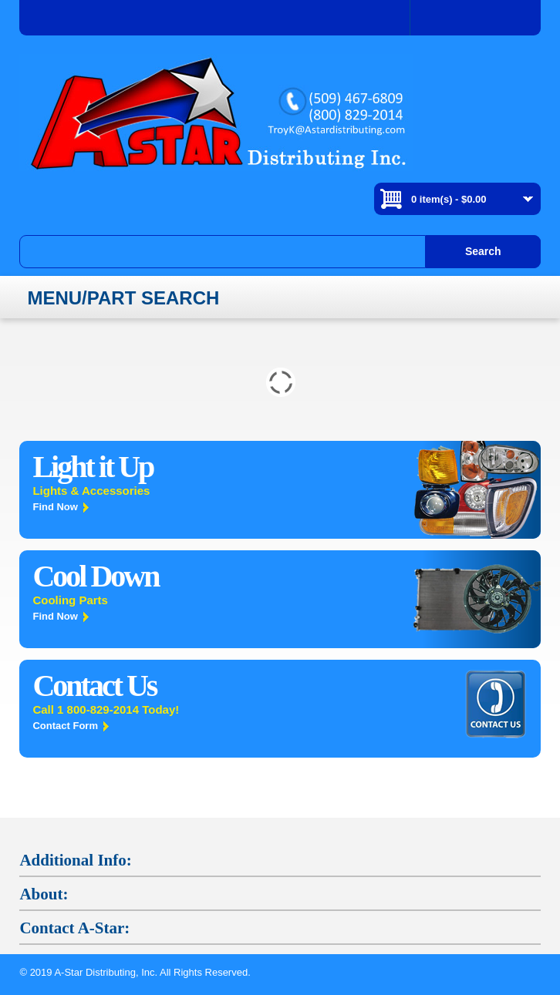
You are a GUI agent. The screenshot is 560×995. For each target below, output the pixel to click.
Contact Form (65, 725)
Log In (475, 17)
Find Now (55, 507)
